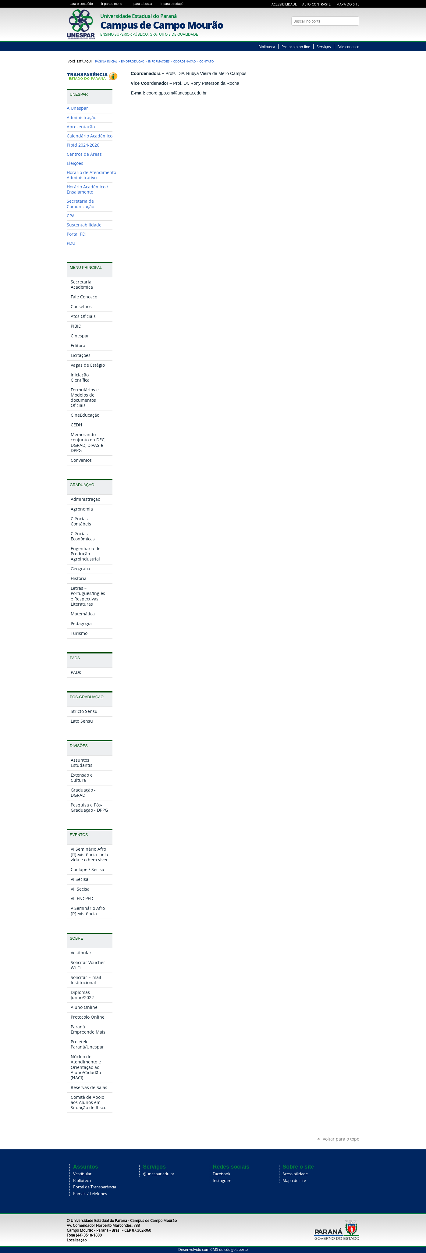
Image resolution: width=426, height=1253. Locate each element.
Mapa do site (294, 1180)
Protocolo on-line (296, 46)
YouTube (356, 33)
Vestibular (82, 1173)
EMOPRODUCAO (132, 61)
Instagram (222, 1180)
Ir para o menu (114, 3)
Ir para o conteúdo (83, 3)
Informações (158, 61)
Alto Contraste (316, 4)
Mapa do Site (347, 4)
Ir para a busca (144, 3)
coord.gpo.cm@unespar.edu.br (177, 93)
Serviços (324, 46)
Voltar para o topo (341, 1139)
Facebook (221, 1173)
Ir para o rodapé (175, 3)
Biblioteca (266, 46)
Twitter (349, 33)
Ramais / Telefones (90, 1193)
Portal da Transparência (94, 1187)
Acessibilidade (284, 4)
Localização (77, 1239)
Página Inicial (106, 61)
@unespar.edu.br (158, 1173)
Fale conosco (348, 46)
